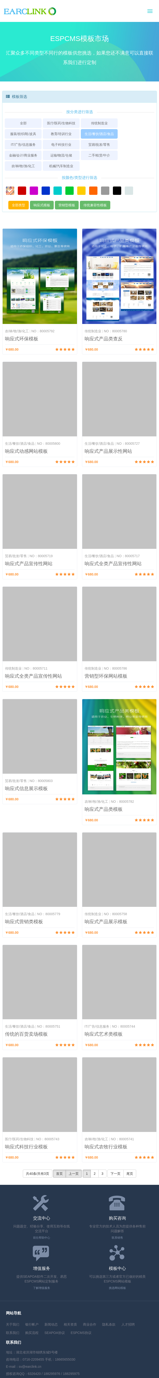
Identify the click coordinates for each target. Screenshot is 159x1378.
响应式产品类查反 (104, 338)
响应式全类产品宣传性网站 (113, 563)
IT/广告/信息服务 (23, 144)
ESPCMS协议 (81, 1333)
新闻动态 (51, 1324)
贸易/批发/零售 (99, 144)
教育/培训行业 (61, 134)
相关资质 (70, 1324)
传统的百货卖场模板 (26, 1034)
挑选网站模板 (117, 1288)
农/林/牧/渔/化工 (23, 166)
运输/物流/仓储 (61, 155)
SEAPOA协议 (54, 1333)
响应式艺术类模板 (104, 1034)
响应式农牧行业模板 (106, 1146)
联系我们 (12, 1333)
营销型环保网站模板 (106, 676)
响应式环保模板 (21, 338)
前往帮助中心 (41, 1237)
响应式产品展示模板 (106, 921)
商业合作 (89, 1324)
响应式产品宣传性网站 (29, 563)
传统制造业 (99, 123)
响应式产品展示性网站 (108, 451)
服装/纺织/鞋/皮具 (23, 134)
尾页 (129, 1174)
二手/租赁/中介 (99, 155)
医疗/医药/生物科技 (61, 123)
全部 (23, 123)
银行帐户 (32, 1324)
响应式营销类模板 (24, 921)
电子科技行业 (61, 144)
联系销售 (117, 1237)
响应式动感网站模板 (26, 451)
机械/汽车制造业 (61, 166)
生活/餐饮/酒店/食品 (99, 134)
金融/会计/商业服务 (23, 155)
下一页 (115, 1174)
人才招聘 (128, 1324)
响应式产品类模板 (104, 809)
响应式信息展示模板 (26, 788)
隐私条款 (109, 1324)
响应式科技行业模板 (26, 1146)
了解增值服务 (41, 1288)
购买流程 (32, 1333)
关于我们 (12, 1324)
